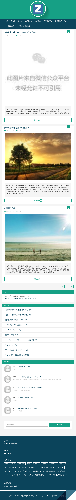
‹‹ (62, 286)
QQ (9, 486)
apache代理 (16, 475)
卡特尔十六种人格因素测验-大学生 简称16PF (21, 32)
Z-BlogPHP (58, 496)
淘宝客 (63, 463)
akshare (45, 463)
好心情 (20, 21)
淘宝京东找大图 (41, 475)
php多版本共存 (38, 471)
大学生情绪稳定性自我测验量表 (16, 128)
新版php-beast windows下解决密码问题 (27, 408)
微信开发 (38, 21)
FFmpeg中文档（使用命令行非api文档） (17, 350)
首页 (6, 21)
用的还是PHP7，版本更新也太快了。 (22, 390)
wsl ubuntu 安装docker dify (13, 330)
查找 (59, 425)
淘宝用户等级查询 (47, 467)
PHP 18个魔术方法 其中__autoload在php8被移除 (30, 377)
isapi (7, 475)
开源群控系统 (10, 463)
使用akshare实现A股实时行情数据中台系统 (18, 315)
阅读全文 (38, 120)
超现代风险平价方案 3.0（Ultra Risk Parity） (18, 320)
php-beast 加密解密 (17, 411)
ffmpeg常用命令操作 (11, 345)
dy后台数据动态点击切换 (24, 366)
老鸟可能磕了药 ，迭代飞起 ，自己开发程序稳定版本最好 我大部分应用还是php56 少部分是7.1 (37, 379)
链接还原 (53, 463)
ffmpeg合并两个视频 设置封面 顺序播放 (17, 355)
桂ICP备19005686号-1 (15, 496)
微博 (14, 486)
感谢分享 (15, 400)
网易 (11, 486)
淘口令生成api (33, 467)
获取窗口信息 (51, 471)
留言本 (13, 21)
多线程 (36, 463)
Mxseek (49, 496)
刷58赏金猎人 (62, 475)
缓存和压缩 (62, 471)
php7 (30, 475)
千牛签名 (60, 467)
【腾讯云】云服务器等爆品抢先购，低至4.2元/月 (20, 298)
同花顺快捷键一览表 (11, 335)
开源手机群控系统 (60, 21)
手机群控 (21, 463)
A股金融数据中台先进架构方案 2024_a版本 (18, 310)
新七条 (18, 471)
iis (24, 475)
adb (29, 463)
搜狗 (17, 486)
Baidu (6, 486)
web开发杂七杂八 (10, 26)
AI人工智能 (28, 21)
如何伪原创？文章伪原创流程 (25, 397)
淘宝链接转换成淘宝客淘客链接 (15, 467)
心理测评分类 (9, 208)
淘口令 (52, 475)
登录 (65, 496)
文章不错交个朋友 (17, 369)
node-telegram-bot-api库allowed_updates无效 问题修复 (21, 340)
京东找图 (26, 471)
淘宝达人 (8, 471)
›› (71, 286)
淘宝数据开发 (48, 21)
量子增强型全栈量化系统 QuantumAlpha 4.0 (18, 325)
